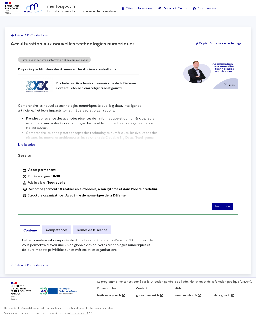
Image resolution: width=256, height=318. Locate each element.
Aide (178, 288)
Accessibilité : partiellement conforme (41, 307)
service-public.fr (188, 295)
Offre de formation (136, 8)
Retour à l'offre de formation (34, 35)
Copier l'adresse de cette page (217, 43)
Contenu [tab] (30, 230)
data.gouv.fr (224, 295)
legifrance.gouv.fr (111, 295)
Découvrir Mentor (172, 8)
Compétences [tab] (56, 229)
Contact (141, 288)
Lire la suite (26, 144)
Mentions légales (75, 307)
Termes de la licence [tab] (91, 229)
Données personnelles (101, 307)
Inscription (222, 206)
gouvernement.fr (149, 295)
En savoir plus (106, 288)
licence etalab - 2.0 (80, 313)
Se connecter (204, 8)
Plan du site (10, 307)
